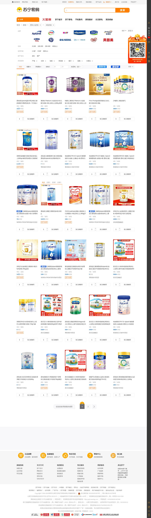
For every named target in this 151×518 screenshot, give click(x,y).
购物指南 (20, 465)
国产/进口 (21, 56)
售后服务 (80, 465)
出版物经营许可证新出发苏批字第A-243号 (73, 496)
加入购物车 (30, 119)
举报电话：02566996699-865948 (110, 499)
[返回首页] (16, 2)
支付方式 (40, 465)
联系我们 (32, 490)
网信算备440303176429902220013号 (101, 505)
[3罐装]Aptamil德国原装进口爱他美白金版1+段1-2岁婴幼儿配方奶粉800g (27, 213)
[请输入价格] (57, 66)
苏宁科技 (38, 487)
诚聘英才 (39, 490)
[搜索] (91, 10)
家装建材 (89, 20)
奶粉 (24, 25)
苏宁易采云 (111, 487)
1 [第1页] (82, 406)
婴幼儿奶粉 (34, 25)
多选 (130, 31)
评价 (20, 109)
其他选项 (21, 61)
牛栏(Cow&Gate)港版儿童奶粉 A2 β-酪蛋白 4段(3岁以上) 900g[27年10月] (75, 213)
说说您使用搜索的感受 (64, 407)
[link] (20, 66)
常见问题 (19, 473)
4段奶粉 (49, 25)
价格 (19, 46)
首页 (18, 25)
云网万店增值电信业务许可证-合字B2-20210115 (42, 496)
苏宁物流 (69, 487)
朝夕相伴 (119, 490)
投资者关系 (94, 487)
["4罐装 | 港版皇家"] (119, 101)
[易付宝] (117, 2)
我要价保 (80, 471)
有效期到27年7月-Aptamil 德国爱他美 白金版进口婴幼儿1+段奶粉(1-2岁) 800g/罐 (123, 324)
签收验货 (60, 473)
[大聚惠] (47, 19)
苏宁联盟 (63, 490)
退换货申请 (80, 479)
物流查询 (60, 476)
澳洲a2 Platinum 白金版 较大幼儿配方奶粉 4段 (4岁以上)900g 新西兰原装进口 (51, 103)
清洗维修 (109, 20)
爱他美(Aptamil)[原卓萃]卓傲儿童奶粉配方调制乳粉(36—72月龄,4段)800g (27, 103)
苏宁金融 (46, 487)
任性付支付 (40, 479)
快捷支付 (40, 473)
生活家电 (99, 20)
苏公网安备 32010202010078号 (89, 493)
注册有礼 (71, 2)
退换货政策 (80, 468)
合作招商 (100, 468)
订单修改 (80, 476)
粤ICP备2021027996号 (109, 493)
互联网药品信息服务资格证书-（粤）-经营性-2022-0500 (106, 496)
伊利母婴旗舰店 (118, 222)
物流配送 (60, 465)
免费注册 (19, 468)
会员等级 (19, 471)
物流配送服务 (61, 471)
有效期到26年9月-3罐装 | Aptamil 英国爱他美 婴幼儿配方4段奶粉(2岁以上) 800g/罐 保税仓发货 (123, 158)
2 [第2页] (88, 406)
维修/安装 (80, 473)
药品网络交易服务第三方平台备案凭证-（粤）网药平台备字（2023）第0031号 (63, 505)
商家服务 (100, 465)
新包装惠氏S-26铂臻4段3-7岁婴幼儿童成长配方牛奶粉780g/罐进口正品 (51, 379)
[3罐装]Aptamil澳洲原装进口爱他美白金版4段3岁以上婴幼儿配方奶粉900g (99, 213)
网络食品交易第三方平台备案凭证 (41, 499)
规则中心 (100, 479)
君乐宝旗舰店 (117, 277)
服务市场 (100, 476)
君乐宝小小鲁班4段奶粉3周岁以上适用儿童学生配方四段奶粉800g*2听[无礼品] (123, 269)
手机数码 (78, 20)
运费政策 (60, 468)
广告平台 (55, 490)
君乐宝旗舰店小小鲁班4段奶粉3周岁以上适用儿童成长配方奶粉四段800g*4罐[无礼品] (75, 379)
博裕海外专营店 (46, 167)
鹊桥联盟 (71, 490)
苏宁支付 (40, 468)
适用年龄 (21, 51)
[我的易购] (90, 2)
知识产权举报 (84, 487)
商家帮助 (100, 473)
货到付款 (40, 476)
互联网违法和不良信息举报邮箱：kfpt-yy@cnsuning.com (80, 499)
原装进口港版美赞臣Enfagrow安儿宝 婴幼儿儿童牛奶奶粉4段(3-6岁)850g (75, 324)
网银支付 (40, 471)
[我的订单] (80, 2)
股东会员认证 (110, 490)
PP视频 (61, 487)
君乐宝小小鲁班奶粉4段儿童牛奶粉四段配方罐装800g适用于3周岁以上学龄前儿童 (51, 324)
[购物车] (108, 2)
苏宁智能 (103, 487)
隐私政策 (87, 490)
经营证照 (58, 499)
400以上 (55, 46)
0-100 (34, 46)
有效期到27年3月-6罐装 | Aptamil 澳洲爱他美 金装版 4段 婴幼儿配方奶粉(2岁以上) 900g (99, 158)
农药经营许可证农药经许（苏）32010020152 (114, 502)
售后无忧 (72, 454)
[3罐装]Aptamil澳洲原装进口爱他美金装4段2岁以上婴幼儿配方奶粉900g (51, 269)
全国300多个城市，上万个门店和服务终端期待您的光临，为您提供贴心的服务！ (123, 474)
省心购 (119, 454)
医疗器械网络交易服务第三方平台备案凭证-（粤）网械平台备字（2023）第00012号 (49, 502)
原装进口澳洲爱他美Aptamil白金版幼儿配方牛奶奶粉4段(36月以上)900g (99, 269)
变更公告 (81, 502)
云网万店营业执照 (92, 502)
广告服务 (100, 471)
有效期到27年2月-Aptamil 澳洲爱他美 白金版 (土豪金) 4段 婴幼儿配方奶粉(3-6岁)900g (75, 158)
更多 (124, 31)
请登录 (64, 2)
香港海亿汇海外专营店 (72, 167)
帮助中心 (97, 454)
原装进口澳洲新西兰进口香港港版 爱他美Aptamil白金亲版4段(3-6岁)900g (51, 158)
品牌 (19, 31)
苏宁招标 (79, 490)
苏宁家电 (68, 20)
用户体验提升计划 (97, 490)
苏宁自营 (20, 112)
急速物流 (50, 454)
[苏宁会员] (99, 2)
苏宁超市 (58, 20)
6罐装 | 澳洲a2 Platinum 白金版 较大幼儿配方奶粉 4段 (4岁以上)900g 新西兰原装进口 (75, 103)
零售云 (76, 487)
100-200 (40, 46)
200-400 (47, 46)
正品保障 (28, 454)
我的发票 (80, 481)
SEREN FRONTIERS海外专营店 (27, 222)
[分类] (28, 19)
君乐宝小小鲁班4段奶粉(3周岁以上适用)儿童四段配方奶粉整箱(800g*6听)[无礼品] (99, 324)
